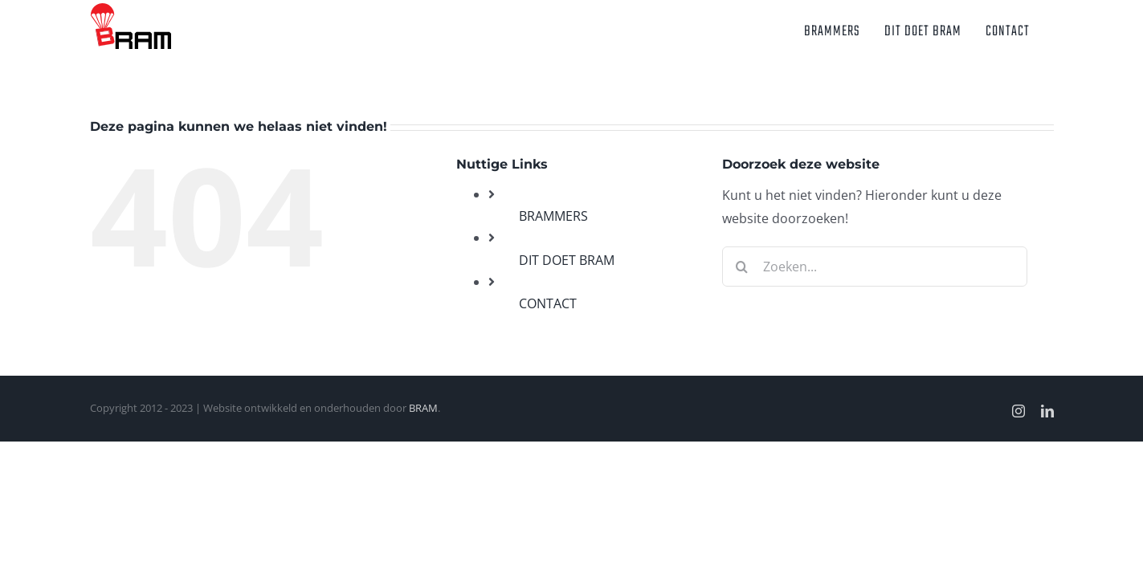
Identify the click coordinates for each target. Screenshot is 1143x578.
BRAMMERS (553, 216)
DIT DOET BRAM (566, 260)
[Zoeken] (742, 266)
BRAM (423, 408)
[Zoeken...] (874, 266)
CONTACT (548, 303)
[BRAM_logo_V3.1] (131, 9)
